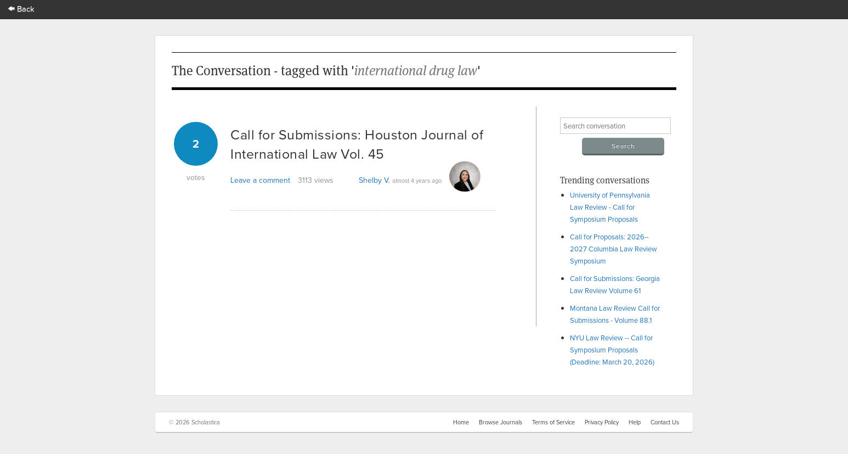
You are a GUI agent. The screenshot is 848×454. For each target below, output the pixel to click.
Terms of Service (553, 422)
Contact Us (665, 422)
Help (635, 422)
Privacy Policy (602, 422)
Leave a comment (260, 180)
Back (21, 8)
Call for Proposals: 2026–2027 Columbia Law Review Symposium (613, 249)
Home (461, 422)
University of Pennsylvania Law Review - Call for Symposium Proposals (610, 207)
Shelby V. (374, 180)
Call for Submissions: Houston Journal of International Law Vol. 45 (356, 144)
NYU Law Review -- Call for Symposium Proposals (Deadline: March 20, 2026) (612, 350)
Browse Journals (500, 422)
